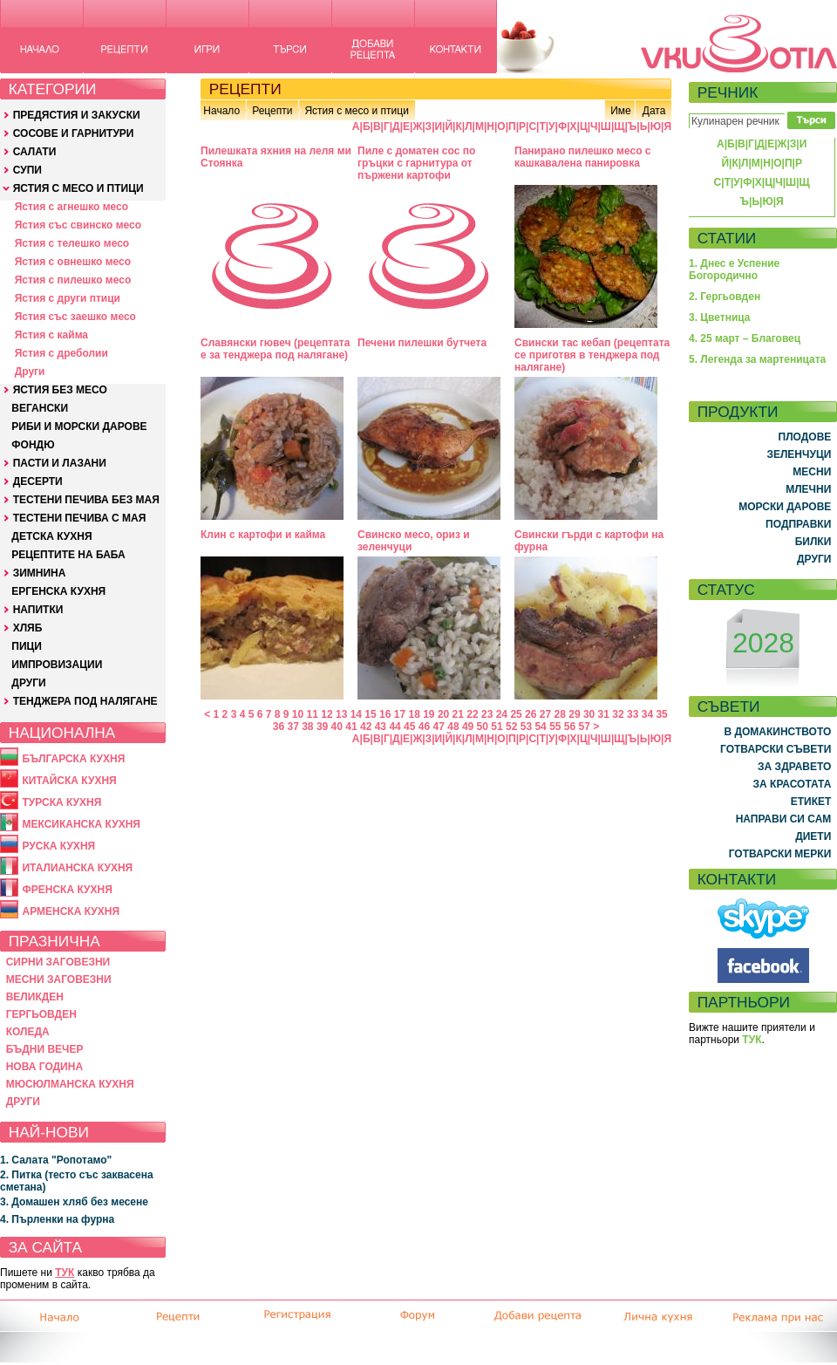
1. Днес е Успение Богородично (734, 269)
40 (337, 726)
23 (487, 714)
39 (322, 726)
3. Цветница (720, 317)
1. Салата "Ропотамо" (56, 1160)
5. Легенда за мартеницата (757, 359)
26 (530, 714)
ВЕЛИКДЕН (35, 997)
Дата (654, 111)
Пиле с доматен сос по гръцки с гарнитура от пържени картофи (416, 163)
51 (496, 726)
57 (584, 726)
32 (617, 714)
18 (413, 714)
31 (603, 714)
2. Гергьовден (724, 296)
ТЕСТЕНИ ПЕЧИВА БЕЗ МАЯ (86, 500)
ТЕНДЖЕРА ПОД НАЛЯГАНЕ (85, 701)
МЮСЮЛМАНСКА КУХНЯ (70, 1084)
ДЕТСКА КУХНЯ (51, 536)
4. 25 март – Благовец (744, 338)
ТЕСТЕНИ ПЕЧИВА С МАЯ (79, 518)
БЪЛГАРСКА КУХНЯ (73, 759)
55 (555, 726)
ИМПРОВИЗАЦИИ (56, 665)
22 (472, 714)
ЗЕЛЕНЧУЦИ (798, 454)
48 (453, 726)
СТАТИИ (727, 238)
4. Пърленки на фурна (57, 1219)
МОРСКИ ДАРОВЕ (784, 507)
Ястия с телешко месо (72, 243)
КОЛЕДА (28, 1032)
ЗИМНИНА (39, 573)
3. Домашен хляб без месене (74, 1202)
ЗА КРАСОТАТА (792, 784)
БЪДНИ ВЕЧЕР (45, 1049)
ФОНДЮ (32, 445)
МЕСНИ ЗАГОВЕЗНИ (59, 979)
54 (540, 726)
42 (365, 726)
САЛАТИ (35, 152)
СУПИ (27, 170)
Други (30, 371)
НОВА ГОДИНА (44, 1067)
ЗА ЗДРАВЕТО (794, 767)
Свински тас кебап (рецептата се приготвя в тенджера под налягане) (592, 355)
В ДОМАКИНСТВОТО (777, 732)
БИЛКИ (813, 542)
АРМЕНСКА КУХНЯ (70, 911)
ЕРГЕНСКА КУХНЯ (58, 591)
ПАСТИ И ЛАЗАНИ (59, 463)
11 (312, 714)
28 (560, 714)
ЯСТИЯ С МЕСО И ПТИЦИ (78, 188)
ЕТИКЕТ (811, 801)
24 (501, 714)
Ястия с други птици (67, 298)
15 (370, 714)
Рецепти (272, 111)
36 (278, 726)
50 (482, 726)
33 (632, 714)
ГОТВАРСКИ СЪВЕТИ (775, 749)
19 (428, 714)
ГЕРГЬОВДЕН (41, 1014)
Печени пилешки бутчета (422, 343)
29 (574, 714)
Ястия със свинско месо (78, 225)
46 (424, 726)
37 (292, 726)
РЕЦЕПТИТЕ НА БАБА (68, 555)
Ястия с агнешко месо (71, 207)
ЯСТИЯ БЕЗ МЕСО (60, 390)
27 (545, 714)
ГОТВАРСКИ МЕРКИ (780, 854)
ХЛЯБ (28, 628)
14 (356, 714)
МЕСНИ (812, 472)
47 (439, 726)
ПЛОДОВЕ (805, 437)
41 (351, 726)
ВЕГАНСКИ (39, 408)
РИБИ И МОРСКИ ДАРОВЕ (78, 426)
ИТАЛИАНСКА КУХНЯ (77, 868)
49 (467, 726)
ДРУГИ (28, 683)
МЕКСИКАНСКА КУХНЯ (81, 824)
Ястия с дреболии (61, 353)
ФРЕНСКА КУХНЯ (67, 890)
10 (297, 714)
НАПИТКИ (38, 610)
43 (380, 726)
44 (394, 726)
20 (443, 714)
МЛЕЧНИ (808, 489)
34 (647, 714)
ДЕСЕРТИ (38, 481)
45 (409, 726)
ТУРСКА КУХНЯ (61, 802)
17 (399, 714)
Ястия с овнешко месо (73, 262)
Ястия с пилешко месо (73, 280)
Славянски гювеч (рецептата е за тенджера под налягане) (275, 349)
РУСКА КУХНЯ (58, 846)
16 (385, 714)
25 (515, 714)
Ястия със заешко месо (75, 317)
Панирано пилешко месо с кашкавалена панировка (582, 157)
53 (526, 726)
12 (326, 714)
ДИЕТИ (813, 836)
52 (511, 726)
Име (620, 111)
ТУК (64, 1272)
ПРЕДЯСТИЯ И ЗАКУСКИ (76, 115)
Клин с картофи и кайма (263, 535)
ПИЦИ (26, 646)
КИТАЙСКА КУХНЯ (69, 781)
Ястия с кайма (51, 335)
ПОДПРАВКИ (798, 524)
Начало (221, 111)
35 (661, 714)
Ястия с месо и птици (356, 111)
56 (569, 726)
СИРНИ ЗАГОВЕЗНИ (58, 962)
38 (307, 726)
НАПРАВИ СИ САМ (784, 819)
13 (341, 714)
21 (458, 714)
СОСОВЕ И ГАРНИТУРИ (73, 133)
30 (589, 714)
